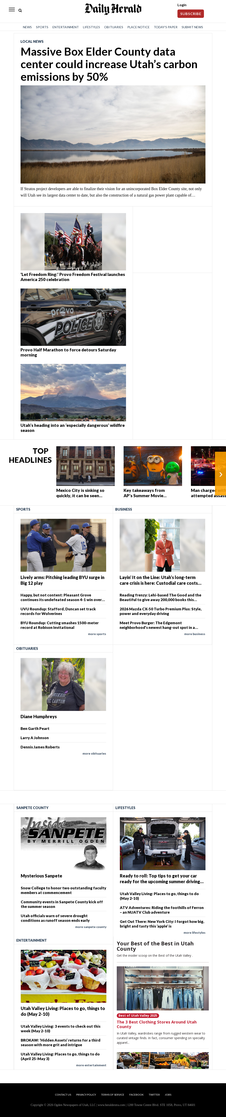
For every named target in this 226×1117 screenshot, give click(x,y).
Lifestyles (91, 27)
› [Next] (221, 473)
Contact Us (63, 1094)
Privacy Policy (86, 1094)
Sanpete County (32, 808)
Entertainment (66, 27)
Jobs (168, 1094)
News (27, 27)
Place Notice (138, 27)
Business (123, 509)
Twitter (154, 1094)
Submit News (192, 27)
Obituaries (113, 27)
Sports (42, 27)
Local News (32, 41)
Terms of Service (112, 1094)
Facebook (136, 1094)
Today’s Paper (165, 27)
